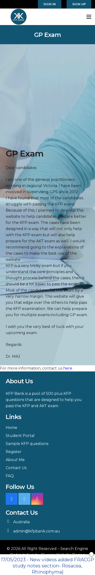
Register (14, 451)
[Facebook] (12, 499)
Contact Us (16, 468)
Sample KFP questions (27, 443)
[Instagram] (37, 499)
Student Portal (20, 435)
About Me (15, 459)
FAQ (10, 476)
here (67, 368)
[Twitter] (24, 499)
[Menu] (88, 17)
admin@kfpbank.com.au (36, 531)
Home (11, 427)
